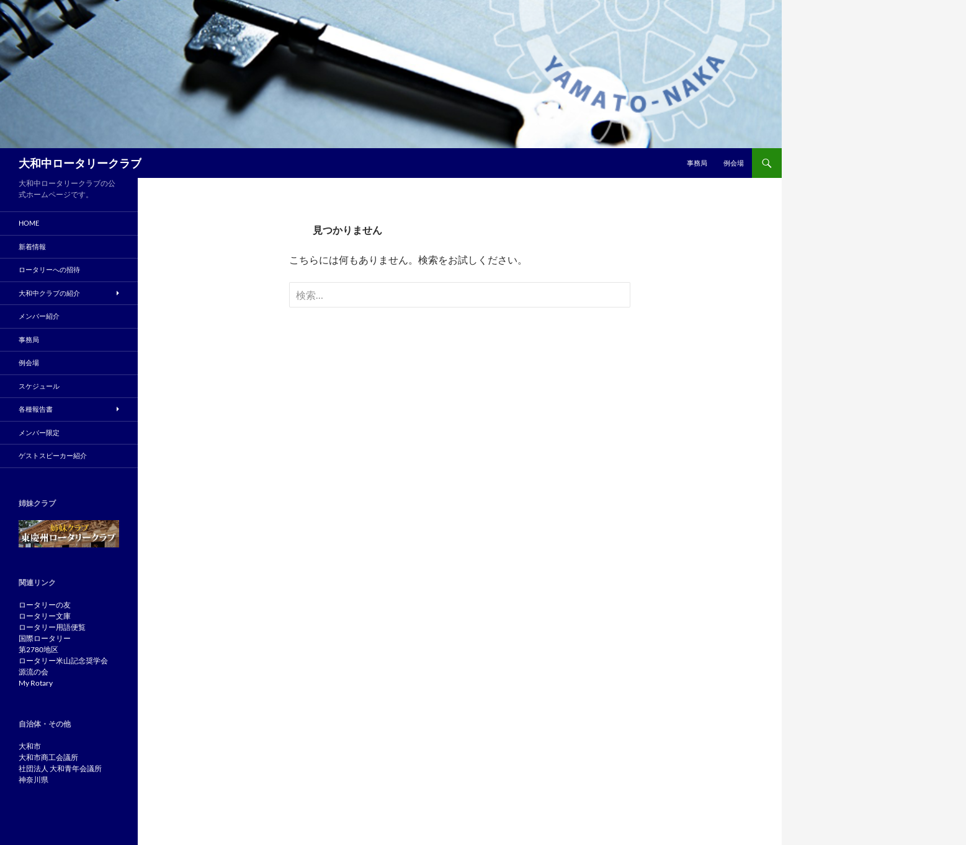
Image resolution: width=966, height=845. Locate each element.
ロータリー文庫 (45, 616)
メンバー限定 (39, 432)
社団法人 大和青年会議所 (60, 768)
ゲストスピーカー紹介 (53, 455)
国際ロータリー (45, 638)
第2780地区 (38, 649)
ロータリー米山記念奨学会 (63, 660)
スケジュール (39, 386)
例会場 (733, 163)
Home (29, 223)
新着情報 (32, 246)
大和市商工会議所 (48, 757)
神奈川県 (33, 779)
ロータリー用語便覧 (52, 627)
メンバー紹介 (39, 316)
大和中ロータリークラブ (80, 163)
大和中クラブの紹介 (49, 293)
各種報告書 (36, 409)
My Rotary (36, 683)
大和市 (30, 746)
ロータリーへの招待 (49, 269)
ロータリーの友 (45, 604)
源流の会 (33, 671)
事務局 (697, 163)
